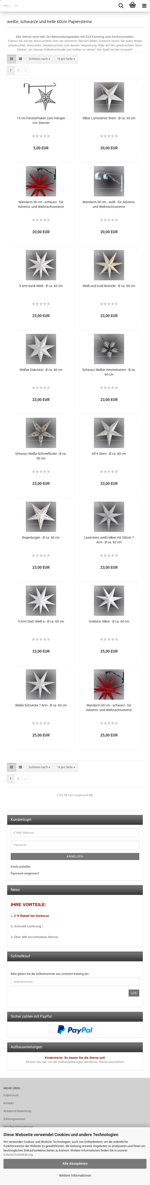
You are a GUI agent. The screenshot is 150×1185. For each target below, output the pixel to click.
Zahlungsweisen (14, 1119)
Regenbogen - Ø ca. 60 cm (41, 537)
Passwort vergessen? (25, 873)
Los (134, 993)
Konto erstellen (21, 866)
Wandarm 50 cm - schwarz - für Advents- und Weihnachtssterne (41, 204)
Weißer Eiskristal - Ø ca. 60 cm (41, 370)
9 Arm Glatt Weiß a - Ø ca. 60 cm (41, 621)
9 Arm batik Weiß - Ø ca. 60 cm (41, 286)
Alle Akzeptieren (75, 1163)
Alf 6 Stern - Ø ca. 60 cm (109, 454)
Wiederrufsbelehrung (17, 1111)
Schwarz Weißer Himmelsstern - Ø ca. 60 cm (109, 372)
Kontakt (8, 1103)
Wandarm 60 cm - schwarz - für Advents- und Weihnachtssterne (109, 707)
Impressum (11, 1095)
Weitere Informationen (75, 1175)
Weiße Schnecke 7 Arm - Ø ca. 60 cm (41, 705)
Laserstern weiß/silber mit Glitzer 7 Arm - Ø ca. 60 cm (109, 540)
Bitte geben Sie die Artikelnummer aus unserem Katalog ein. (50, 974)
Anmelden (75, 856)
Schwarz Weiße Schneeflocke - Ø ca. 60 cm (41, 456)
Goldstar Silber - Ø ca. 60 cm (109, 621)
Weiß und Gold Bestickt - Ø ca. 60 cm (109, 286)
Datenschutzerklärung (18, 1154)
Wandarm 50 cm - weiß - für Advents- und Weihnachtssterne (108, 204)
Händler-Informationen (18, 1127)
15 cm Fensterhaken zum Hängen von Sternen (41, 120)
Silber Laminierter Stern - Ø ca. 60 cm (108, 118)
